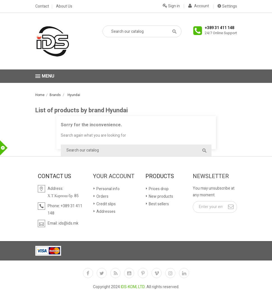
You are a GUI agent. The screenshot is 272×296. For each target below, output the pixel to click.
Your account (113, 176)
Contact (42, 6)
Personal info (108, 189)
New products (160, 196)
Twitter (102, 273)
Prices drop (158, 189)
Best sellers (158, 204)
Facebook (88, 273)
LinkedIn (184, 273)
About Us (64, 6)
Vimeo (157, 273)
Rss (115, 273)
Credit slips (106, 204)
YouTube (129, 273)
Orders (102, 196)
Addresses (105, 212)
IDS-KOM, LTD (133, 287)
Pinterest (143, 273)
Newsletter (211, 176)
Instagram (170, 273)
